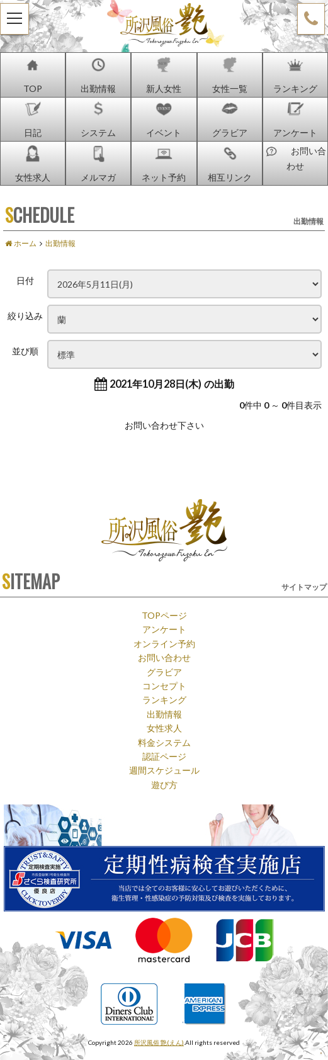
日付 (25, 280)
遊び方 (164, 784)
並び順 (25, 350)
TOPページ (164, 615)
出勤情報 (164, 714)
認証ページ (164, 756)
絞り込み (25, 315)
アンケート (164, 629)
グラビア (164, 671)
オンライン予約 (164, 643)
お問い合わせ (164, 657)
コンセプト (164, 685)
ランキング (164, 699)
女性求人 (164, 727)
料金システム (164, 742)
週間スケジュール (164, 770)
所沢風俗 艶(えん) (159, 1042)
